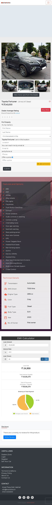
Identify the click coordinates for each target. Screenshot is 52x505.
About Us (5, 475)
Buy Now (45, 110)
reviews (17, 113)
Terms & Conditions (8, 471)
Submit (7, 169)
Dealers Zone (6, 454)
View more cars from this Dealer (26, 95)
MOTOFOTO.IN (30, 502)
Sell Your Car (6, 461)
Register (4, 459)
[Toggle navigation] (48, 2)
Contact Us (5, 478)
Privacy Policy (6, 473)
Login (3, 457)
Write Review (10, 437)
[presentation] (47, 60)
